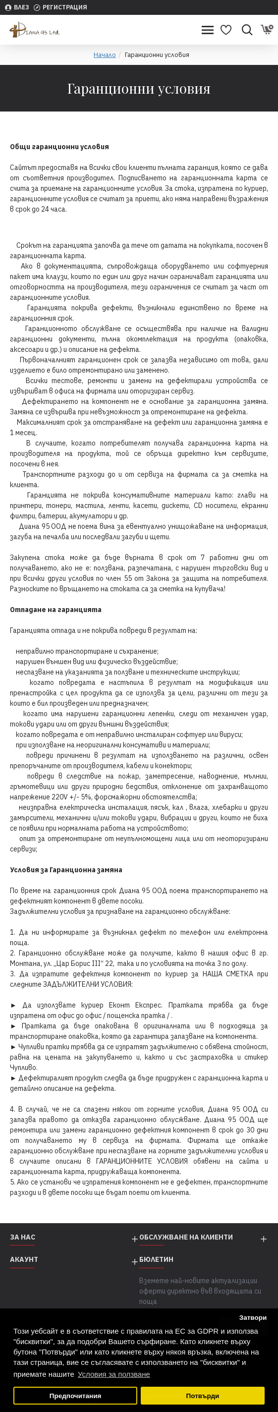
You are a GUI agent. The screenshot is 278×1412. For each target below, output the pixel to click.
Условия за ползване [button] (114, 1374)
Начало (105, 55)
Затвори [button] (253, 1317)
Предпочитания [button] (76, 1396)
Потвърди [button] (203, 1396)
